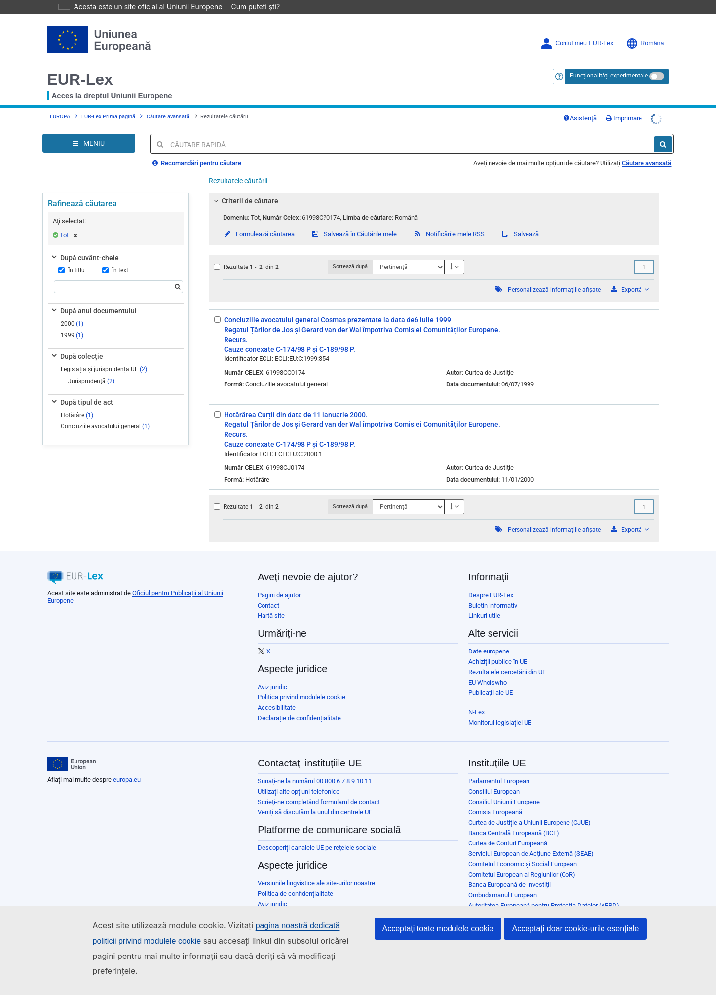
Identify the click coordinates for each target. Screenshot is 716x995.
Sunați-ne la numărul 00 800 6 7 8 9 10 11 (315, 767)
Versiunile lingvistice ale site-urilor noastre (316, 869)
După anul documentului (93, 297)
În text (115, 256)
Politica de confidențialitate (295, 879)
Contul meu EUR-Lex (576, 30)
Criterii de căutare (245, 187)
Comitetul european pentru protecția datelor (528, 902)
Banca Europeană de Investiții (509, 871)
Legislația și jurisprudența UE (104, 355)
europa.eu (127, 765)
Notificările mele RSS (449, 220)
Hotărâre (77, 401)
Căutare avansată (168, 103)
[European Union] (71, 750)
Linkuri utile (484, 602)
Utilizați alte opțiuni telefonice (298, 777)
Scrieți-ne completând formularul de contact (319, 788)
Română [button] (645, 30)
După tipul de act (81, 388)
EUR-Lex (80, 66)
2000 (72, 309)
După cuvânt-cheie (84, 244)
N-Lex (476, 698)
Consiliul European (494, 777)
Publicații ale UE (490, 679)
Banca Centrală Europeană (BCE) (513, 819)
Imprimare (624, 104)
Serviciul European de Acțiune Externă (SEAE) (531, 839)
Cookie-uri (272, 900)
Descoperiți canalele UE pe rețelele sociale (317, 834)
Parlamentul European (498, 767)
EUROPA (60, 103)
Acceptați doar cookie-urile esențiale (575, 943)
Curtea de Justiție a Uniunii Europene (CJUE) (529, 808)
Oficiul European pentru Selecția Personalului (530, 912)
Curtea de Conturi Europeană (507, 829)
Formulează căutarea (259, 220)
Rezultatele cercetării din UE (507, 658)
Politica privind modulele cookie (301, 683)
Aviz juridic (272, 673)
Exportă (630, 275)
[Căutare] (663, 130)
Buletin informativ (492, 591)
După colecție (76, 342)
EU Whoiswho (487, 668)
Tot (68, 221)
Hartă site (271, 602)
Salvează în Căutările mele (354, 220)
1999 (72, 321)
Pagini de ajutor (279, 581)
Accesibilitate (277, 693)
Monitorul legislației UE (499, 708)
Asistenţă (580, 104)
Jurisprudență (91, 367)
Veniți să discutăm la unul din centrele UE (315, 798)
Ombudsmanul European (502, 881)
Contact (268, 591)
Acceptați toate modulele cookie (438, 943)
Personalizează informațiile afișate (554, 275)
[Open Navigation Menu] (88, 129)
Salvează (520, 220)
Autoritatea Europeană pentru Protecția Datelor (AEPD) (543, 891)
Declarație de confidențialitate (299, 704)
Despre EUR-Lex (490, 581)
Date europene (488, 637)
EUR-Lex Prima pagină (108, 103)
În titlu (71, 256)
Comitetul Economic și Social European (522, 850)
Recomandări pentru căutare (196, 149)
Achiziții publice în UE (497, 647)
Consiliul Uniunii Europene (504, 788)
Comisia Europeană (495, 798)
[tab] (434, 187)
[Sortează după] (409, 253)
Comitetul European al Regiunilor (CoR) (521, 860)
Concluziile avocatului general (105, 412)
